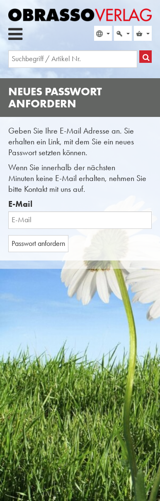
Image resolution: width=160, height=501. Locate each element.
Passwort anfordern (38, 243)
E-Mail (20, 204)
